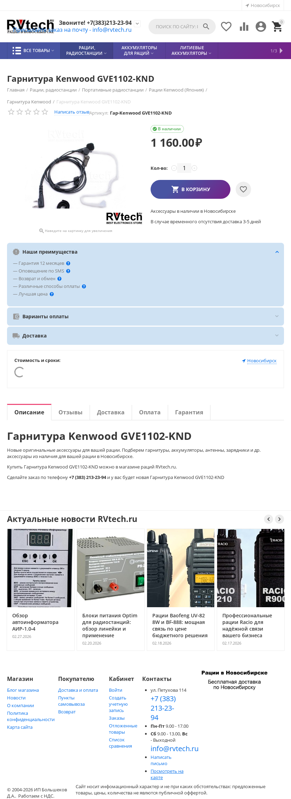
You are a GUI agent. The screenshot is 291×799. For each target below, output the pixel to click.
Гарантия (189, 412)
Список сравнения (120, 742)
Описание (29, 412)
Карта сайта (20, 727)
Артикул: (98, 113)
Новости (16, 698)
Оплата (150, 412)
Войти (115, 690)
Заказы (117, 718)
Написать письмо (161, 760)
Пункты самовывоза (71, 701)
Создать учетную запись (118, 704)
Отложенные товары (123, 728)
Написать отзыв (71, 112)
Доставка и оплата (78, 690)
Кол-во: (159, 168)
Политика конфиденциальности (31, 716)
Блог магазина (23, 690)
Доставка (111, 412)
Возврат (67, 712)
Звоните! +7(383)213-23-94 (95, 23)
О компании (20, 705)
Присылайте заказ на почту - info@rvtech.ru (72, 30)
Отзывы (70, 412)
